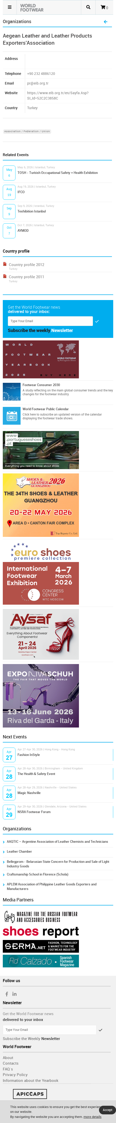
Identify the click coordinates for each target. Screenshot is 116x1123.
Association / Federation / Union (27, 131)
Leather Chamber (19, 851)
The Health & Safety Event (36, 774)
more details (93, 1117)
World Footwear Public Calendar (46, 409)
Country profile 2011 (26, 277)
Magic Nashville (29, 793)
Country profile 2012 (26, 264)
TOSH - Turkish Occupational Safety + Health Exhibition (58, 173)
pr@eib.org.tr (37, 83)
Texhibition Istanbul (32, 211)
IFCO (21, 192)
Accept (107, 1110)
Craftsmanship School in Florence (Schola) (37, 874)
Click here (29, 414)
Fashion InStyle (29, 755)
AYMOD (23, 231)
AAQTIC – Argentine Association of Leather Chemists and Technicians (57, 842)
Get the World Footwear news (28, 1014)
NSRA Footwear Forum (34, 812)
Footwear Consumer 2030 (41, 385)
